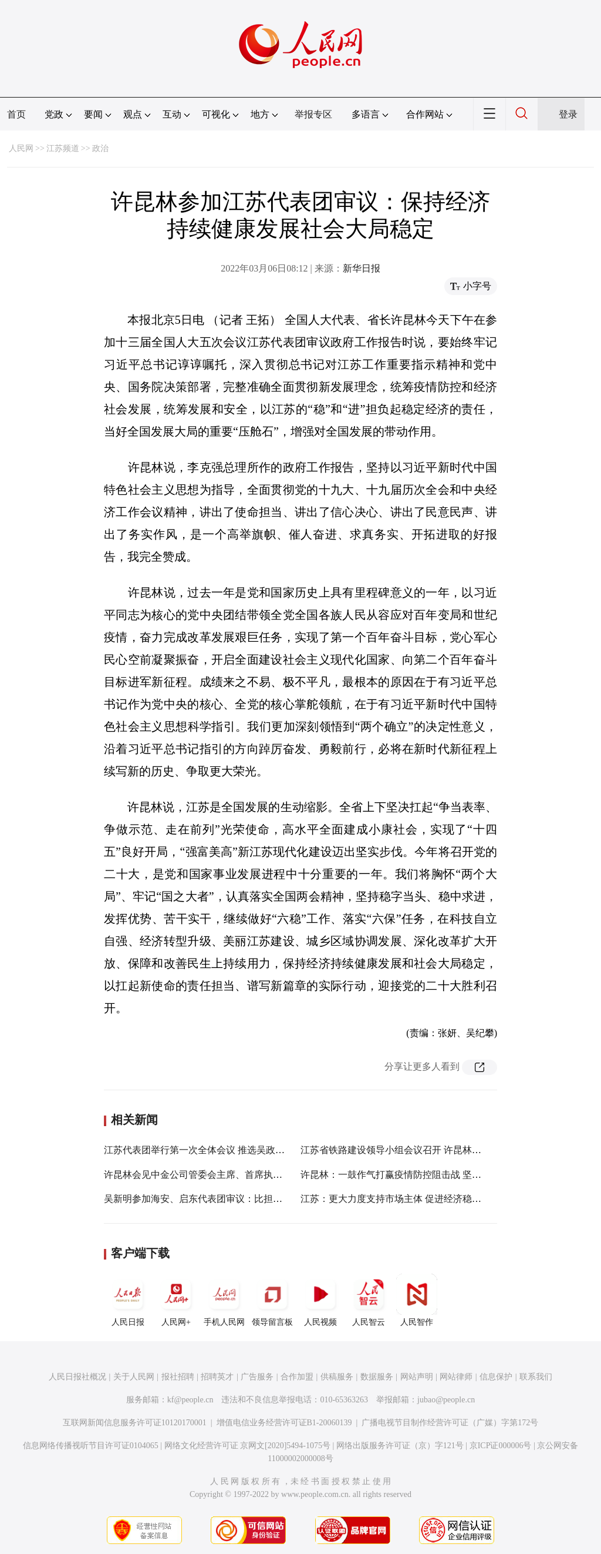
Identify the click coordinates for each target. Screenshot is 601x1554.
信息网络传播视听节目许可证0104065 (90, 1445)
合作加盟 (297, 1376)
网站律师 (456, 1376)
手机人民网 (224, 1300)
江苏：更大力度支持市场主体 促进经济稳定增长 (400, 1199)
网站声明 (416, 1376)
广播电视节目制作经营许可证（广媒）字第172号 (450, 1422)
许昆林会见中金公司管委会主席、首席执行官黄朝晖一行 (221, 1175)
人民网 (21, 148)
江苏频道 (62, 148)
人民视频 (320, 1300)
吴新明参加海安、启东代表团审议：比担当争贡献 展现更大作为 (236, 1199)
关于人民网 (133, 1376)
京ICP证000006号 (501, 1445)
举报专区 (313, 114)
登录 (568, 114)
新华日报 (361, 268)
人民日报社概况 (77, 1376)
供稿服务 (336, 1376)
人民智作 (416, 1300)
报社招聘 (177, 1376)
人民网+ (176, 1300)
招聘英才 (217, 1376)
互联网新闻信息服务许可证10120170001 (135, 1422)
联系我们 (535, 1376)
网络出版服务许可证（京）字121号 (400, 1445)
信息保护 (496, 1376)
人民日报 (127, 1300)
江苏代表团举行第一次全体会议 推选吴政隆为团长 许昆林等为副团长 (247, 1150)
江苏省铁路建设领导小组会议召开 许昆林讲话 (395, 1150)
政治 (100, 148)
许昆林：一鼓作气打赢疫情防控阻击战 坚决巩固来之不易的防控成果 (442, 1175)
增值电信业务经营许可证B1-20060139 (284, 1422)
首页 (16, 114)
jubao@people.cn (446, 1399)
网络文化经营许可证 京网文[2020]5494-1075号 (247, 1445)
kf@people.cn (190, 1399)
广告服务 (257, 1376)
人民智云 (368, 1300)
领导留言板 (272, 1300)
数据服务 (376, 1376)
